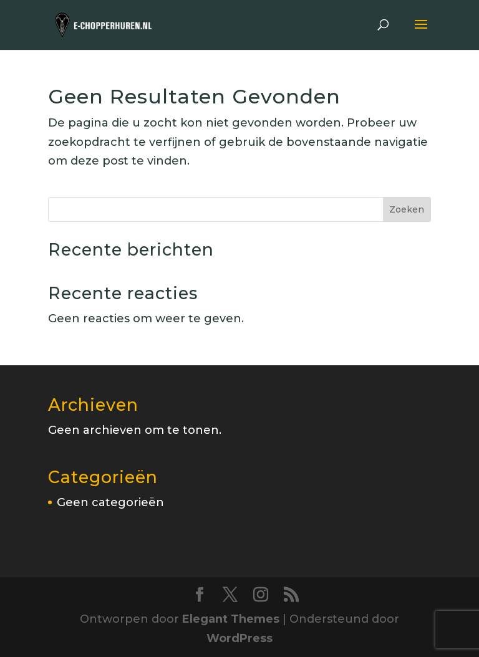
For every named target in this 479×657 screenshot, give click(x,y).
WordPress (239, 638)
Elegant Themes (230, 619)
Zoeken (406, 209)
